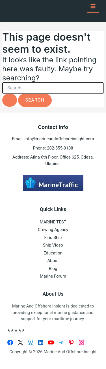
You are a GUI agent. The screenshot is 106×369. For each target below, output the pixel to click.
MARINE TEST (53, 222)
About (53, 261)
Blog (53, 268)
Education (53, 253)
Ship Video (53, 245)
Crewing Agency (53, 230)
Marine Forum (53, 276)
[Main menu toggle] (93, 6)
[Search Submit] (9, 100)
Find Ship (53, 237)
